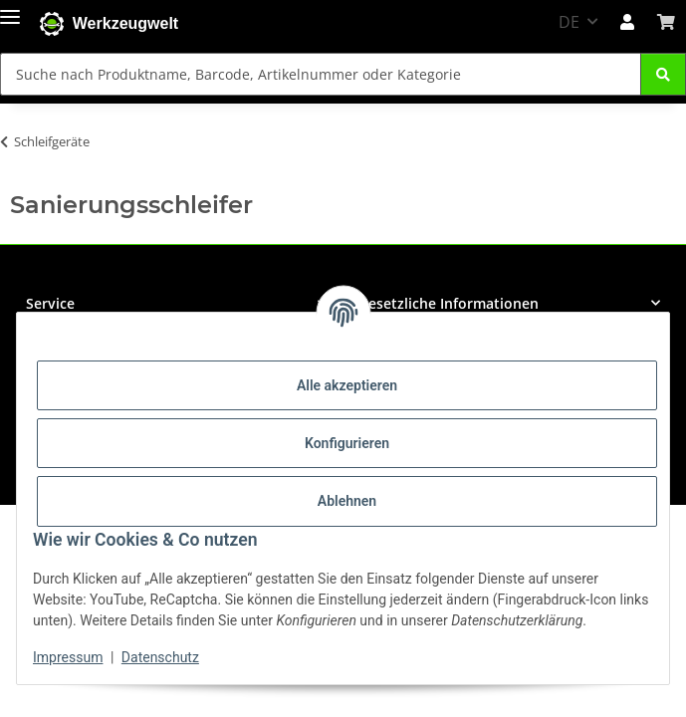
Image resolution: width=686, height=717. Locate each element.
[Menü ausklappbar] (10, 12)
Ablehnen (347, 501)
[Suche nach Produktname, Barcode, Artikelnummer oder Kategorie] (663, 74)
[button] (627, 22)
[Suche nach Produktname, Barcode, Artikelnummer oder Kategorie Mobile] (320, 74)
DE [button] (569, 22)
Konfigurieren (347, 443)
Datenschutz (160, 657)
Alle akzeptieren (347, 385)
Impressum (68, 657)
